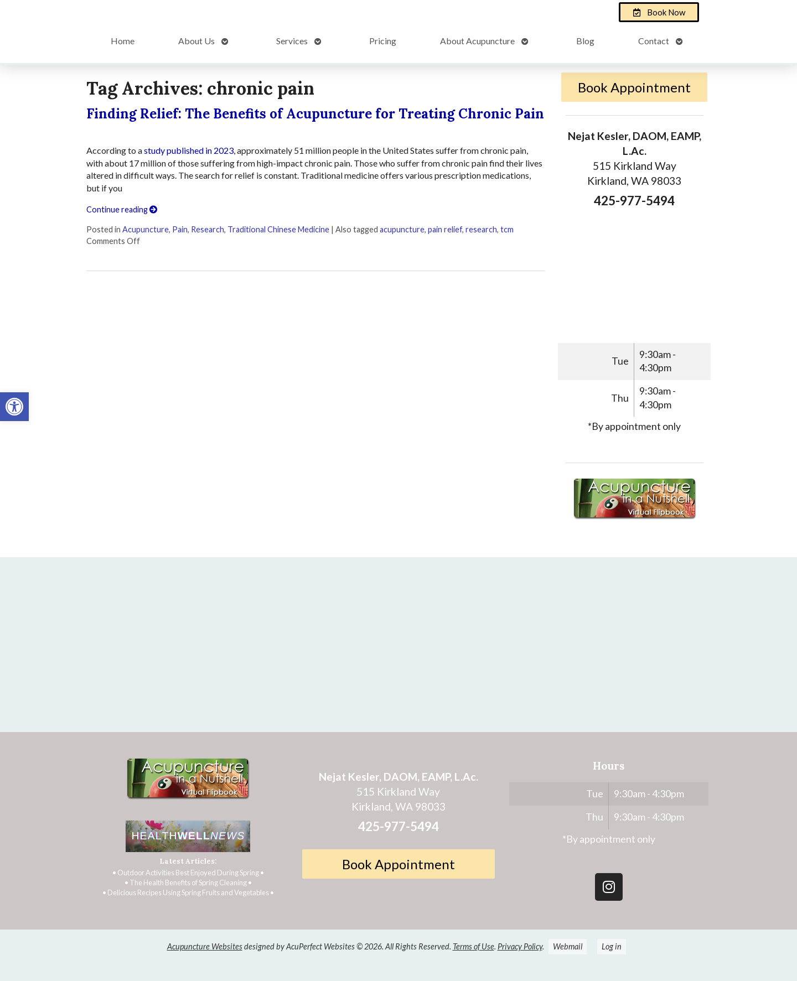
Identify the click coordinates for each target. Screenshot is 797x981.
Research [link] (207, 229)
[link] (14, 406)
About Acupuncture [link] (477, 40)
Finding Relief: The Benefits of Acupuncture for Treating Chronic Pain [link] (315, 113)
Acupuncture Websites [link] (204, 946)
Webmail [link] (567, 946)
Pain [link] (180, 229)
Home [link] (122, 40)
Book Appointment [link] (634, 87)
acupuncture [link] (402, 229)
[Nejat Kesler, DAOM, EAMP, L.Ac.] (398, 649)
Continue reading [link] (121, 209)
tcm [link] (507, 229)
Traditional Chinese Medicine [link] (278, 229)
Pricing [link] (382, 40)
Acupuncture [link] (145, 229)
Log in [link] (612, 946)
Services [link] (292, 40)
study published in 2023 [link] (189, 150)
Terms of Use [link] (473, 946)
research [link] (481, 229)
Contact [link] (653, 40)
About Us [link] (196, 40)
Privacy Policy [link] (520, 946)
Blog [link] (585, 40)
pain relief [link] (445, 229)
